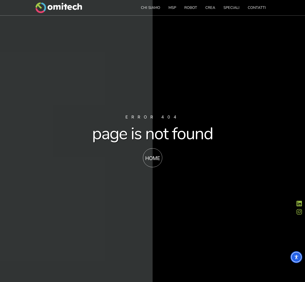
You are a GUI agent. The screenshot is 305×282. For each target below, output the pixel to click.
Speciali (231, 7)
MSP (172, 7)
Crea (210, 7)
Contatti (257, 7)
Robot (190, 7)
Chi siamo (150, 7)
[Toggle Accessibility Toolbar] (296, 257)
